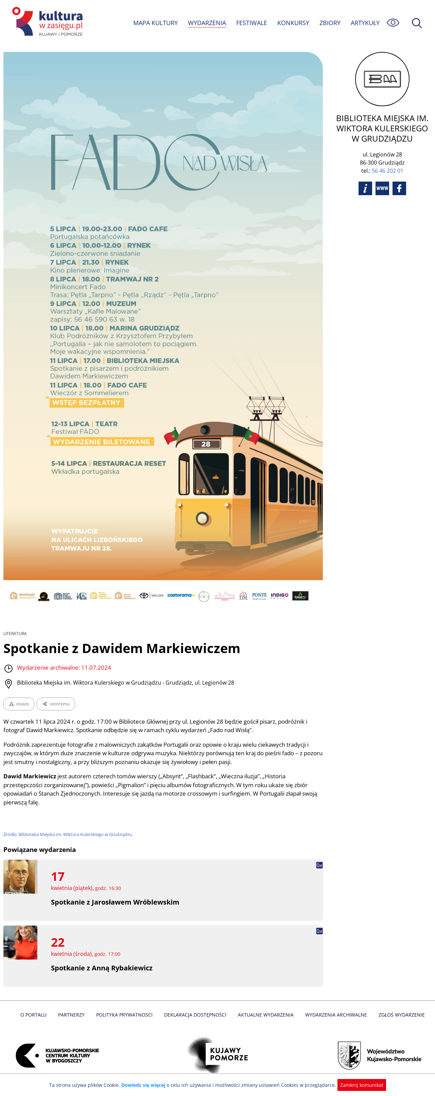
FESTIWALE (251, 23)
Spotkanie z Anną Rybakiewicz (102, 967)
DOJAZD (19, 704)
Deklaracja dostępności (195, 1014)
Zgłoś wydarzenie (399, 1014)
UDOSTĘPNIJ (55, 704)
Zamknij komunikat (357, 1085)
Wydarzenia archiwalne (334, 1014)
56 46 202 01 (387, 170)
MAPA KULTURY (154, 23)
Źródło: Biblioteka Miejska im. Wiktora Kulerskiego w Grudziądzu (69, 834)
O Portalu (36, 1014)
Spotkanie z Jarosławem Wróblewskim (115, 902)
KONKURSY (293, 23)
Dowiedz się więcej (146, 1085)
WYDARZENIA (206, 23)
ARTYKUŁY (365, 23)
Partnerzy (74, 1014)
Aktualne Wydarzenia (265, 1014)
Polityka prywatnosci (126, 1014)
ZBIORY (329, 23)
